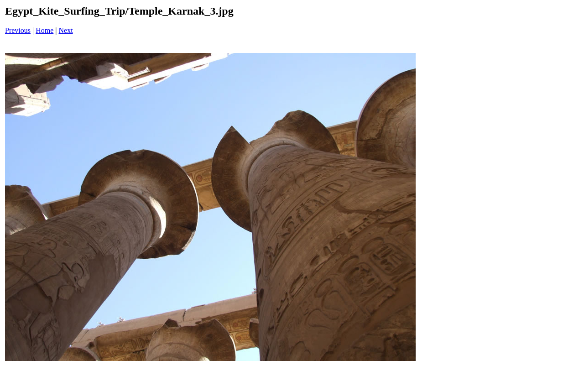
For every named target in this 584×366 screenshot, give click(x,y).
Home (44, 30)
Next (66, 30)
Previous (18, 30)
